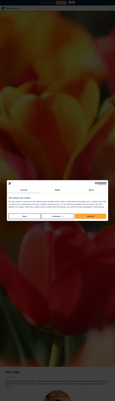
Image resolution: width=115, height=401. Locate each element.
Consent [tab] (23, 190)
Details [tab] (57, 190)
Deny (25, 216)
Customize (57, 216)
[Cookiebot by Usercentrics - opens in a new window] (96, 183)
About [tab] (91, 190)
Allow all (90, 216)
